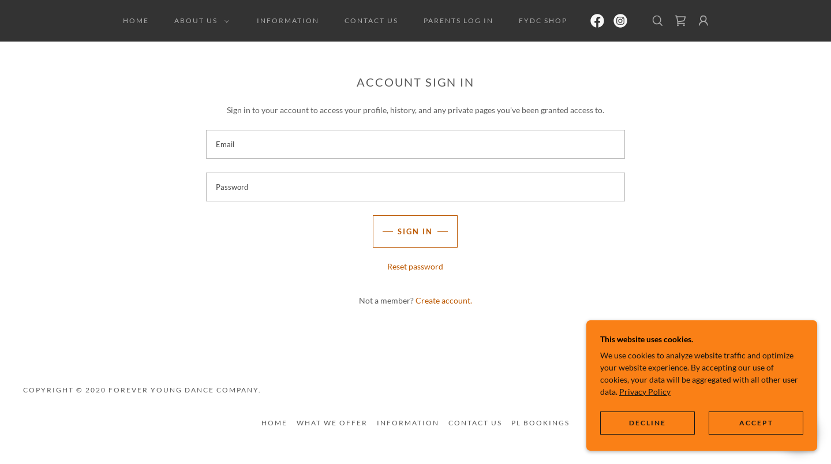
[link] (597, 20)
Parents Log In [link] (458, 20)
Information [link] (288, 20)
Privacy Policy (645, 391)
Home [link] (136, 20)
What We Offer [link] (332, 422)
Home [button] (274, 422)
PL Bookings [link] (540, 422)
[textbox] (415, 144)
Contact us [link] (371, 20)
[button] (199, 21)
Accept (756, 422)
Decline (647, 422)
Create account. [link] (443, 300)
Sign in (415, 231)
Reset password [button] (415, 266)
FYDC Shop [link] (543, 20)
